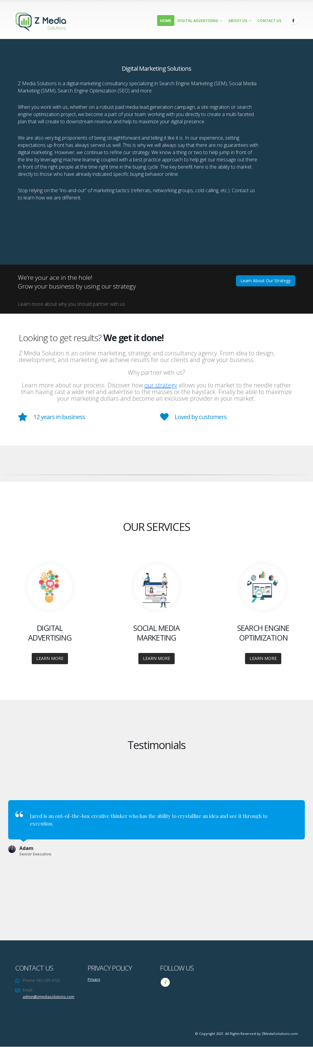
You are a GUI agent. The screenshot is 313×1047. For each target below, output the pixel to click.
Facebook (165, 982)
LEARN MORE (49, 658)
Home (165, 20)
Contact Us (269, 20)
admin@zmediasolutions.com (49, 996)
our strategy (160, 385)
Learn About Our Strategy (265, 280)
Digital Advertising (198, 20)
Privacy (94, 979)
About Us (237, 20)
